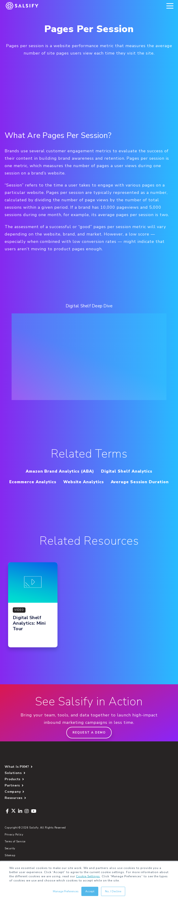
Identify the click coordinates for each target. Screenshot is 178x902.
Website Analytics (119, 482)
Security (10, 859)
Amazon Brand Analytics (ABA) (57, 471)
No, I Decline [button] (113, 891)
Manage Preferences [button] (66, 891)
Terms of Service (15, 852)
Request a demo (89, 743)
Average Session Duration (88, 492)
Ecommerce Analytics (62, 482)
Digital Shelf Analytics (131, 471)
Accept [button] (89, 891)
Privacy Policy (14, 845)
